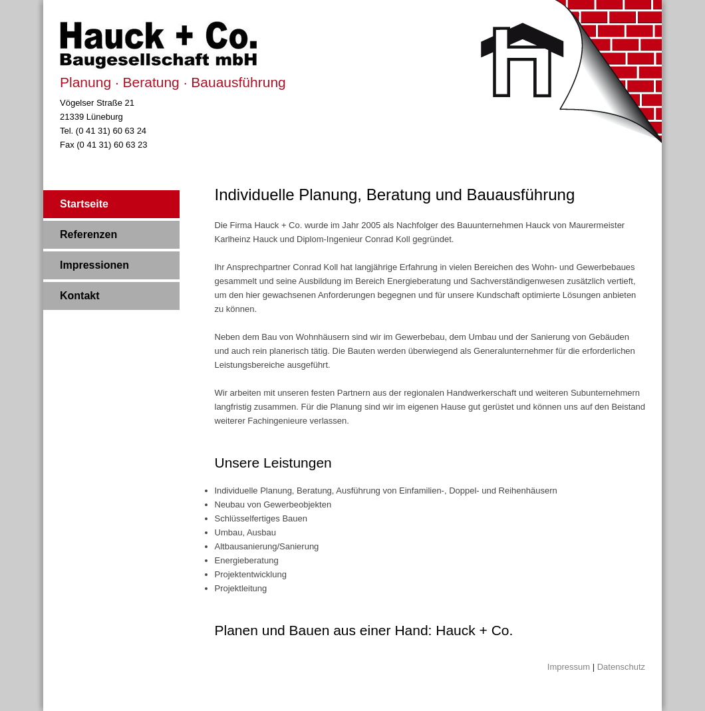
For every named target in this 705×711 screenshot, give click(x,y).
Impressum (568, 667)
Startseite (84, 204)
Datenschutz (621, 667)
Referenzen (88, 234)
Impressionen (94, 265)
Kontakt (80, 295)
